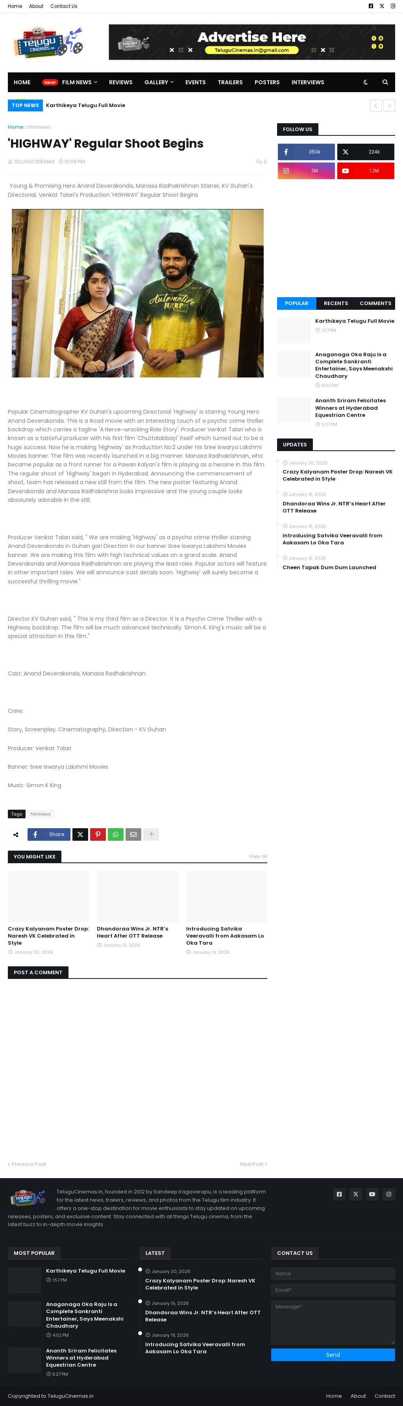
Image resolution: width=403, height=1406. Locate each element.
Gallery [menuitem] (156, 82)
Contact (385, 1396)
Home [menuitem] (22, 82)
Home (15, 6)
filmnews (39, 127)
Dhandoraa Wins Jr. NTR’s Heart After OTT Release (132, 932)
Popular (297, 303)
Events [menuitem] (195, 82)
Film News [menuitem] (77, 82)
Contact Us (64, 6)
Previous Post (29, 1164)
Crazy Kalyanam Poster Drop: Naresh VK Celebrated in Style (48, 936)
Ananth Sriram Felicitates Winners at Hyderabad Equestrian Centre (350, 407)
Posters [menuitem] (267, 82)
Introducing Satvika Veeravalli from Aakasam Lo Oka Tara (225, 936)
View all (258, 856)
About (36, 6)
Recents (336, 303)
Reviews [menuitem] (121, 82)
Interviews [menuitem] (308, 82)
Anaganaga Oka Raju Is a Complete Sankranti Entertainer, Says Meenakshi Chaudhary (354, 365)
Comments (376, 303)
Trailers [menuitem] (230, 82)
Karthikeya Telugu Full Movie (85, 105)
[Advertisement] (336, 238)
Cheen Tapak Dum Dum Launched (329, 567)
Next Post (251, 1164)
